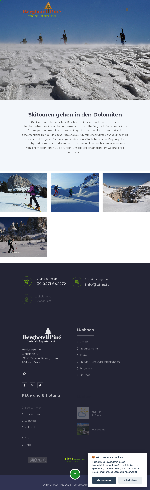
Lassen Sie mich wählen (125, 472)
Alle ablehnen (130, 480)
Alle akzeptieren (104, 480)
